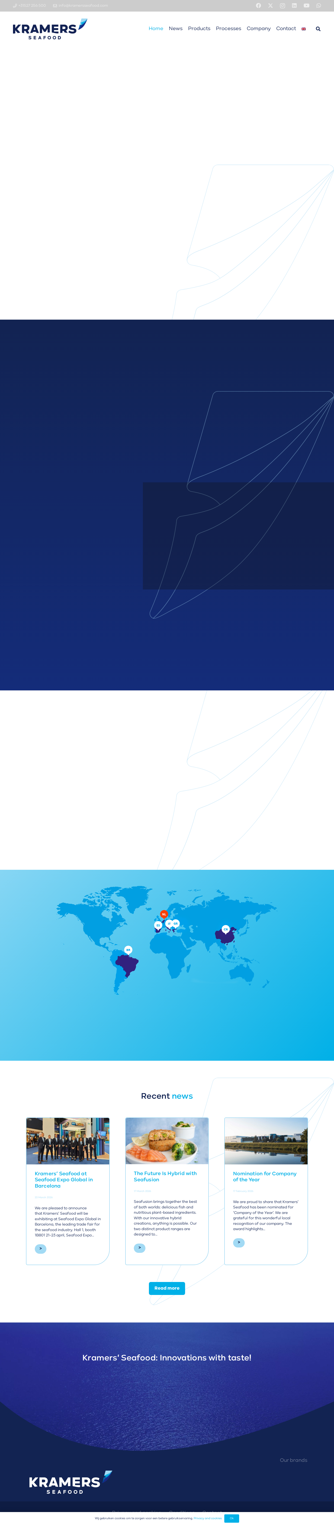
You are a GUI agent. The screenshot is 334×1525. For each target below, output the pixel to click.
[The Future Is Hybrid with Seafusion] (167, 1141)
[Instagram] (282, 6)
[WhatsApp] (318, 5)
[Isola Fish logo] (278, 1479)
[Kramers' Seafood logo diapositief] (50, 29)
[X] (270, 6)
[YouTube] (306, 5)
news (182, 1096)
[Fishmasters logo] (308, 1479)
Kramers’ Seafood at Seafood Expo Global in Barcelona (64, 1180)
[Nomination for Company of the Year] (266, 1141)
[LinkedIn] (294, 5)
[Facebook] (258, 5)
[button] (318, 29)
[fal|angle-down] (167, 156)
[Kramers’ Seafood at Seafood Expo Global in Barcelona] (67, 1141)
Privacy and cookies (208, 1518)
